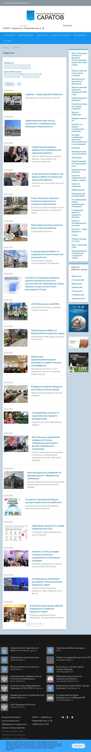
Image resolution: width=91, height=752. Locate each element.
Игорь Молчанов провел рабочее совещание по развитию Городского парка (46, 609)
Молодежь (77, 157)
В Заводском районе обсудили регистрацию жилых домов (46, 388)
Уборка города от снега (79, 240)
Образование (78, 190)
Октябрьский (78, 295)
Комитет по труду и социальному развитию (78, 127)
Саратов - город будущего (79, 230)
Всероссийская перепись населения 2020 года (79, 90)
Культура (76, 148)
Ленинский (77, 291)
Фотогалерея (79, 35)
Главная (6, 48)
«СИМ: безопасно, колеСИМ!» (45, 304)
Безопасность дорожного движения (78, 81)
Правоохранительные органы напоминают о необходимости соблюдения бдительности (40, 124)
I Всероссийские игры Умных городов (79, 72)
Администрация (25, 35)
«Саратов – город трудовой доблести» (44, 94)
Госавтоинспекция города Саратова (79, 106)
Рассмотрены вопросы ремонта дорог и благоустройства (47, 226)
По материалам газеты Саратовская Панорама (79, 203)
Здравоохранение (79, 119)
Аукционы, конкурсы (60, 35)
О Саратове (9, 35)
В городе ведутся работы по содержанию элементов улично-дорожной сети (47, 254)
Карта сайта (17, 731)
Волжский (76, 276)
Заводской (77, 284)
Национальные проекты (79, 170)
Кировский (77, 287)
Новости (16, 48)
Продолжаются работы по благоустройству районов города (47, 332)
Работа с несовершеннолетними (79, 223)
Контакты (8, 41)
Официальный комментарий (78, 195)
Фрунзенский (78, 298)
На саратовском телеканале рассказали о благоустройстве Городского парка (47, 582)
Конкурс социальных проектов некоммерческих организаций (79, 139)
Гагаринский (78, 280)
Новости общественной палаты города (79, 178)
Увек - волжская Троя (79, 246)
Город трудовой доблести (79, 99)
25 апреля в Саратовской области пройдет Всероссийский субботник (43, 501)
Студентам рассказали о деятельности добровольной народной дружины (46, 150)
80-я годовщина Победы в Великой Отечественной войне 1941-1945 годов (79, 59)
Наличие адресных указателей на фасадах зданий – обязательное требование (44, 476)
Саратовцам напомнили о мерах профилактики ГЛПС (48, 527)
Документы (42, 35)
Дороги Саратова (76, 113)
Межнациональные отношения (79, 152)
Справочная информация (16, 3)
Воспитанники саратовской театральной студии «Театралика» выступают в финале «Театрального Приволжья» (46, 443)
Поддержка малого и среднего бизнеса (77, 213)
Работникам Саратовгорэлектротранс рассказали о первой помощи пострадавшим (46, 361)
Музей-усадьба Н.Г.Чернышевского (79, 163)
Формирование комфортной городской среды (79, 254)
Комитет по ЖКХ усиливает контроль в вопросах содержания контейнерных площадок (46, 556)
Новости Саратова (76, 185)
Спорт (74, 235)
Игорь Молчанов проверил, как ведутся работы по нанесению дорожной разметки (47, 177)
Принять (78, 746)
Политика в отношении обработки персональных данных (14, 738)
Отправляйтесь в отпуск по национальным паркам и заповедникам (45, 416)
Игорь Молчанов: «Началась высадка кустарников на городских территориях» (45, 201)
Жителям (67, 26)
